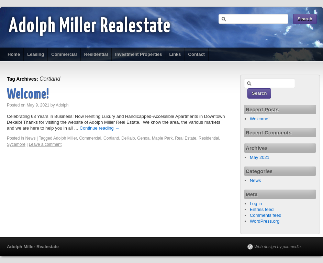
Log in (256, 203)
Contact (196, 54)
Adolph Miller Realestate (90, 26)
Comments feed (265, 215)
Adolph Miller (65, 138)
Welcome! (28, 94)
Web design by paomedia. (278, 246)
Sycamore (16, 144)
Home (14, 54)
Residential (96, 54)
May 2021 (259, 157)
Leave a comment (45, 144)
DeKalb (128, 138)
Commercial (64, 54)
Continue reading (100, 128)
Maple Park (162, 138)
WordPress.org (264, 221)
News (30, 138)
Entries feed (262, 209)
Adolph (62, 105)
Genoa (143, 138)
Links (175, 54)
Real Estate (185, 138)
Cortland (111, 138)
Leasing (35, 54)
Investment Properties (138, 54)
